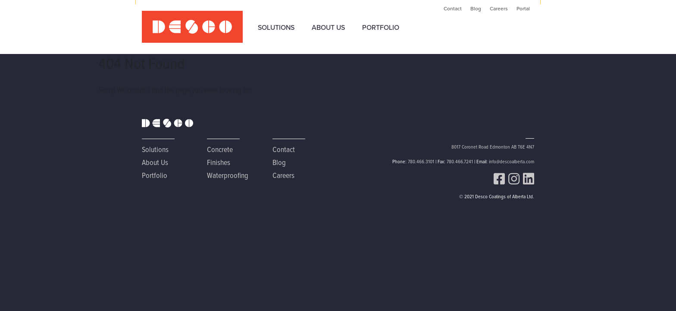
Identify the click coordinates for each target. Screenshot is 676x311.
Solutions (276, 27)
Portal (523, 9)
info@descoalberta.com (511, 161)
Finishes (218, 162)
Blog (475, 9)
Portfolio (380, 27)
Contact (453, 9)
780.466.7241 (460, 161)
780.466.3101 (421, 161)
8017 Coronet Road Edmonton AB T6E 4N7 (492, 146)
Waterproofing (227, 175)
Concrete (220, 149)
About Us (328, 27)
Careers (499, 9)
